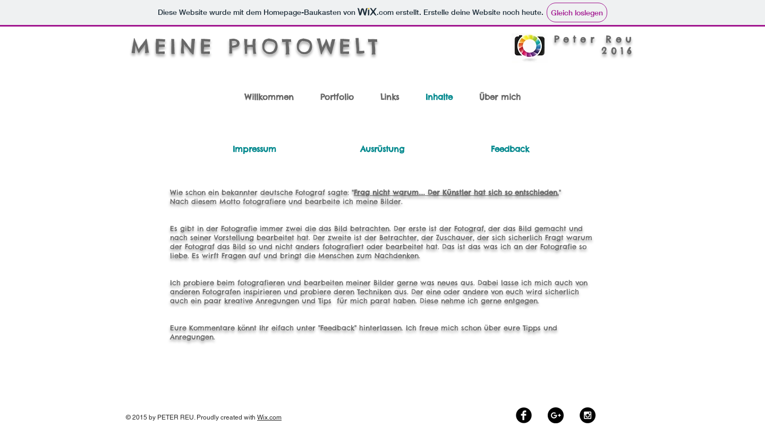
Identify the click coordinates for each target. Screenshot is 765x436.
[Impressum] (254, 149)
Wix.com (269, 417)
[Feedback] (510, 149)
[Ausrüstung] (382, 149)
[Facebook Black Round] (524, 415)
